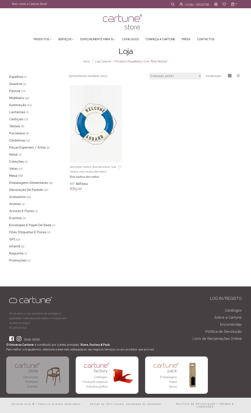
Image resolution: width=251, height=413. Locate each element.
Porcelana (17, 133)
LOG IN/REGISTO (226, 298)
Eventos (15, 218)
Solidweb (154, 404)
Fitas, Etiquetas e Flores (27, 232)
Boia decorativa (101, 166)
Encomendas (231, 324)
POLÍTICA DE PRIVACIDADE (196, 404)
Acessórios (17, 197)
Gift (12, 239)
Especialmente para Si (96, 39)
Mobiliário (16, 98)
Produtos (41, 39)
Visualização (213, 75)
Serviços (65, 39)
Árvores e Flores (21, 211)
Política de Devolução (223, 331)
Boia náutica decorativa (84, 176)
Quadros (15, 84)
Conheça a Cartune (160, 39)
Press (186, 39)
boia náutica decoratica (93, 171)
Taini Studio (115, 404)
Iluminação (17, 105)
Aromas (15, 204)
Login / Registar (194, 4)
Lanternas (17, 112)
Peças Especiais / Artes (27, 147)
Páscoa (14, 91)
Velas (13, 168)
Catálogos (130, 39)
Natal (13, 154)
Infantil (14, 246)
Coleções (16, 161)
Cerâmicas (17, 140)
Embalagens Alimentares (28, 183)
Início (86, 61)
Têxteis (14, 126)
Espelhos (16, 77)
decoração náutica (80, 166)
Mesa (13, 176)
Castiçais (16, 119)
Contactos (206, 39)
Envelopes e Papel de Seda (30, 225)
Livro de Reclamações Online (217, 338)
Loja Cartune (103, 61)
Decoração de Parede (26, 190)
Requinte (16, 253)
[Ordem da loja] (175, 76)
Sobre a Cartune (228, 317)
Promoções (17, 260)
